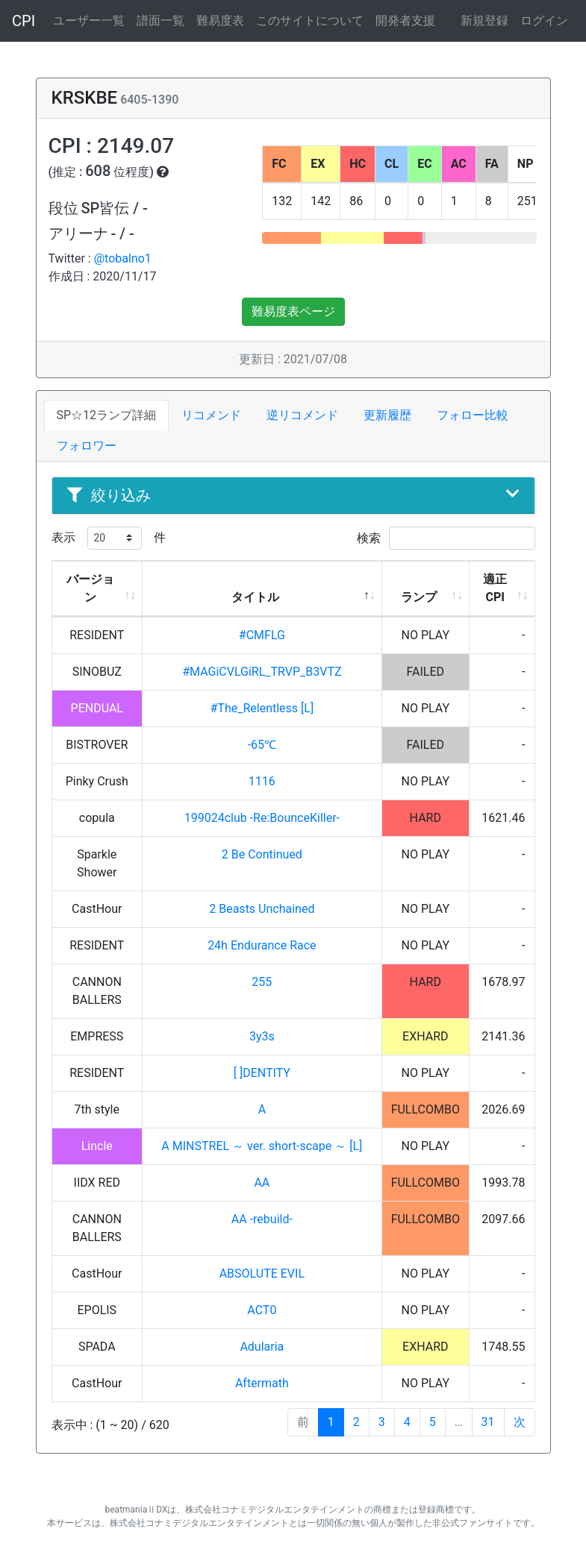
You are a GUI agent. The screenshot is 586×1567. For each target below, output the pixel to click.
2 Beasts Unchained (261, 909)
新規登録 (484, 20)
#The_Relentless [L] (262, 708)
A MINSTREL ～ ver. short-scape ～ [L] (261, 1146)
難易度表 (220, 20)
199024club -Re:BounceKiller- (262, 818)
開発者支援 (405, 20)
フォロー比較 (472, 415)
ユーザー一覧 (89, 20)
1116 (262, 781)
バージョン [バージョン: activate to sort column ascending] (90, 588)
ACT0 (261, 1310)
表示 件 (109, 538)
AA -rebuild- (262, 1219)
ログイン (544, 20)
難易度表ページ (293, 311)
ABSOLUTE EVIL (262, 1273)
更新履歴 (387, 415)
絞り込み (293, 495)
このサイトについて (310, 20)
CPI (23, 21)
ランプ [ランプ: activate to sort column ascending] (419, 597)
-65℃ (262, 745)
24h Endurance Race (262, 945)
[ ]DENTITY (262, 1073)
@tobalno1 (123, 258)
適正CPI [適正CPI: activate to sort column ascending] (495, 588)
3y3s (262, 1036)
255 (262, 982)
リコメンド (211, 415)
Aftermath (262, 1383)
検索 (446, 538)
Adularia (262, 1347)
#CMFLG (262, 635)
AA (261, 1182)
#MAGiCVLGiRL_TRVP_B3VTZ (261, 672)
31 (488, 1422)
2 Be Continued (262, 854)
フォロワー (86, 446)
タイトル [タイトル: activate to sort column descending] (255, 597)
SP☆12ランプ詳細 (107, 415)
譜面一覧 (160, 20)
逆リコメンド (302, 415)
